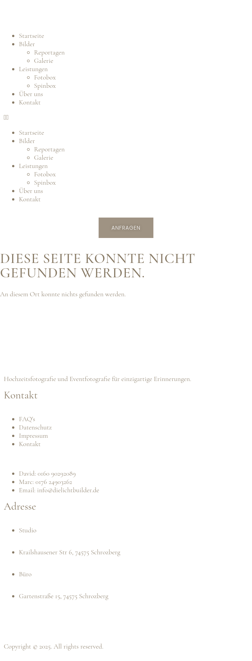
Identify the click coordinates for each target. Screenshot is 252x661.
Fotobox (45, 77)
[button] (126, 117)
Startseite (31, 35)
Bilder (27, 44)
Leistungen (33, 69)
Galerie (43, 60)
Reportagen (49, 52)
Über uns (31, 94)
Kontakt (30, 102)
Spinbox (45, 85)
